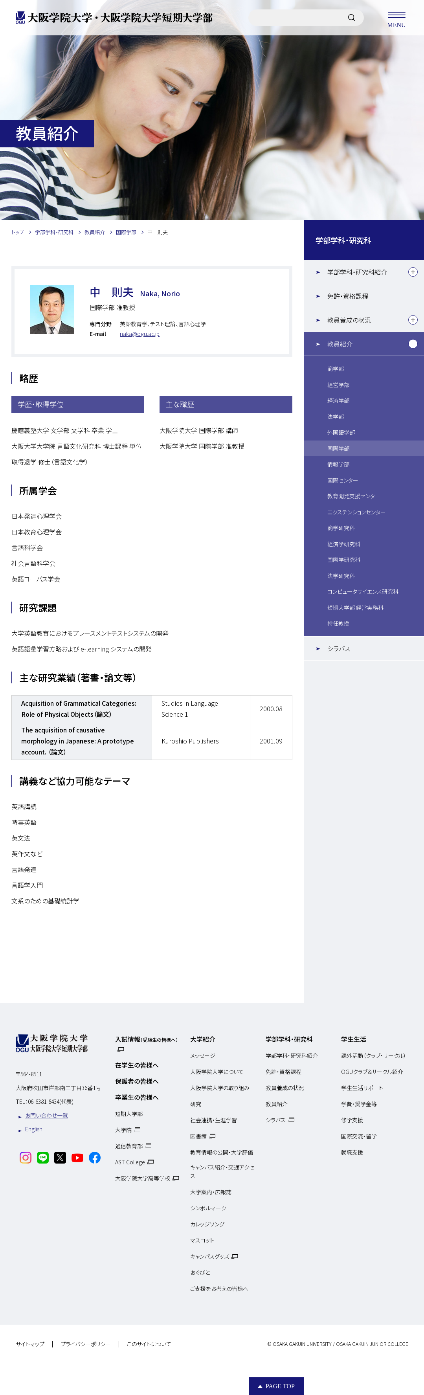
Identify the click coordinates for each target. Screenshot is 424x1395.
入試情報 (146, 1039)
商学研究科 (341, 528)
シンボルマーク (208, 1208)
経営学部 (338, 385)
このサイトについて (149, 1344)
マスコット (202, 1240)
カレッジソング (207, 1224)
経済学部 (338, 400)
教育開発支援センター (353, 496)
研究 (195, 1104)
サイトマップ (30, 1344)
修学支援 (352, 1120)
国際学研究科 (343, 560)
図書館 (198, 1136)
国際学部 (338, 448)
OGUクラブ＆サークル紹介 (372, 1072)
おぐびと (200, 1272)
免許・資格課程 (347, 296)
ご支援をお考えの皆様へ (219, 1288)
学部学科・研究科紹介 (357, 272)
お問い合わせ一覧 (46, 1115)
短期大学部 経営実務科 (355, 607)
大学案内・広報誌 (210, 1192)
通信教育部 (129, 1146)
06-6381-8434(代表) (50, 1101)
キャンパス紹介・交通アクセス (222, 1171)
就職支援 (352, 1152)
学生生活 (353, 1039)
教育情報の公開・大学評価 (221, 1152)
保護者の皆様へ (137, 1081)
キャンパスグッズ (209, 1256)
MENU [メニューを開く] (396, 18)
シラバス (338, 648)
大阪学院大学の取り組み (220, 1088)
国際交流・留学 (359, 1136)
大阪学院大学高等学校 (142, 1178)
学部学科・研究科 (343, 240)
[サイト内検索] (352, 17)
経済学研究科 (343, 544)
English (33, 1129)
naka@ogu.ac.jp (140, 334)
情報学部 (338, 464)
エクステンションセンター (356, 512)
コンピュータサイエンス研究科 (362, 591)
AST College (130, 1162)
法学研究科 (341, 576)
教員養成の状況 (349, 320)
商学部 (335, 369)
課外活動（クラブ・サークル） (373, 1055)
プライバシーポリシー (86, 1344)
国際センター (342, 480)
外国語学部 (341, 432)
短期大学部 (129, 1114)
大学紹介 (202, 1039)
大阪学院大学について (217, 1072)
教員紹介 (339, 344)
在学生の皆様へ (137, 1065)
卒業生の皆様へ (137, 1097)
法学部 (335, 416)
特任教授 (338, 623)
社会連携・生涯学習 (213, 1120)
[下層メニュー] (413, 272)
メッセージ (202, 1055)
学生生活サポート (362, 1088)
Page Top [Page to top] (280, 1386)
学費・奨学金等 (359, 1104)
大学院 (123, 1130)
